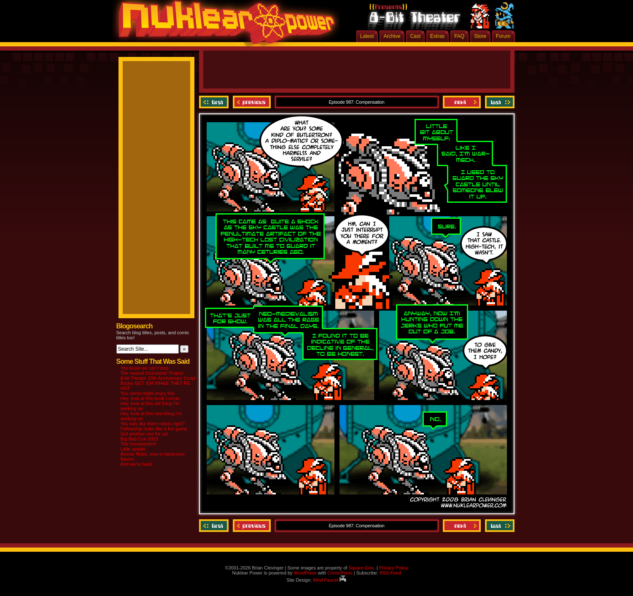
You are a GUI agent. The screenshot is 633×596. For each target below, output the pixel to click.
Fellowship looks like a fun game (154, 428)
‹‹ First (215, 102)
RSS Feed (390, 572)
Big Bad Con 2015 (139, 438)
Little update (133, 448)
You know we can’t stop (145, 367)
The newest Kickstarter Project (152, 373)
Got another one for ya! (144, 433)
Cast (415, 36)
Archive (391, 36)
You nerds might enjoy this (148, 393)
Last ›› (498, 102)
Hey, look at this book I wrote (150, 398)
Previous (252, 102)
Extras (437, 36)
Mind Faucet (330, 580)
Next (462, 102)
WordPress (305, 572)
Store (480, 36)
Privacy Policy (393, 567)
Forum (503, 36)
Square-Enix (361, 567)
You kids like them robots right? (153, 423)
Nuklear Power (224, 25)
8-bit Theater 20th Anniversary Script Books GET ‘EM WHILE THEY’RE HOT (158, 383)
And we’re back (136, 464)
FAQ (459, 36)
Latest (367, 36)
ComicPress (339, 572)
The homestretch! (139, 443)
